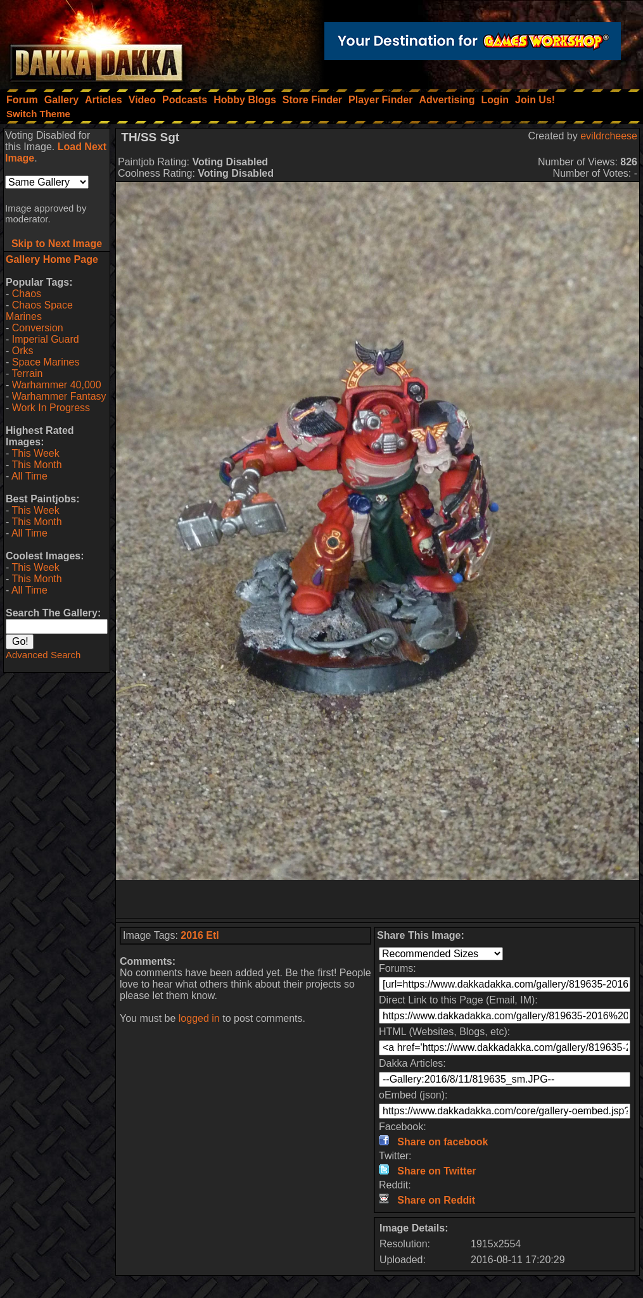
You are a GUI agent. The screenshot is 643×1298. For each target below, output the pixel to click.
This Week (35, 453)
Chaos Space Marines (39, 311)
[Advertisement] (377, 899)
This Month (36, 464)
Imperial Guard (45, 339)
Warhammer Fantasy (59, 396)
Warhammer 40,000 (56, 384)
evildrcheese (608, 135)
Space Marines (46, 362)
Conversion (37, 327)
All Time (29, 476)
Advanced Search (43, 654)
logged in (199, 1018)
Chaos (26, 293)
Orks (23, 350)
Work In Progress (51, 407)
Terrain (26, 373)
